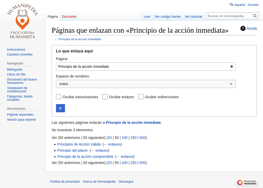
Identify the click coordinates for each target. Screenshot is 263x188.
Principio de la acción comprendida (85, 156)
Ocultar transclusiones (80, 97)
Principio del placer (72, 150)
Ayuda (252, 28)
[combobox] (146, 66)
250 (133, 138)
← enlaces (112, 144)
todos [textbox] (63, 84)
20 (110, 138)
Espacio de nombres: (73, 76)
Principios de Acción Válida (78, 144)
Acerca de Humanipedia (99, 181)
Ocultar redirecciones (162, 97)
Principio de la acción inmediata (80, 39)
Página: (62, 59)
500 (142, 138)
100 (124, 138)
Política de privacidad (65, 181)
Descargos (126, 181)
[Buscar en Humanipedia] (232, 15)
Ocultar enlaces (121, 97)
